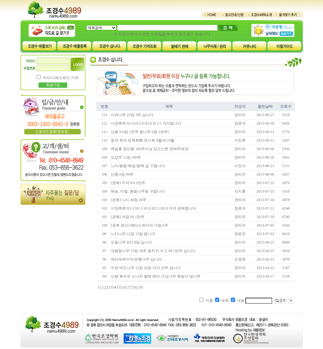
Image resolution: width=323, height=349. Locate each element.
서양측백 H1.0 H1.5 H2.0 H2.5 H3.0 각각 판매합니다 (153, 208)
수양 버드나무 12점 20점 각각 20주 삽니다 (146, 268)
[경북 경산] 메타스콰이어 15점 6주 (139, 225)
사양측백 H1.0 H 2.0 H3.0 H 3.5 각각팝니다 (146, 123)
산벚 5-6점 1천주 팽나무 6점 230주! (140, 132)
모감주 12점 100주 (126, 157)
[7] (130, 287)
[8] (135, 287)
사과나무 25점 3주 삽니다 (132, 115)
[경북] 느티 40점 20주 (128, 200)
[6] (124, 287)
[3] (111, 287)
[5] (119, 287)
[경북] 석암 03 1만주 (127, 217)
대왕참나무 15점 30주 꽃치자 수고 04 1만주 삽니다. (153, 251)
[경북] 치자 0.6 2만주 (128, 183)
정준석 (240, 123)
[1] (100, 287)
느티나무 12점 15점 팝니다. (133, 234)
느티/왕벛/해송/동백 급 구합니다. (138, 166)
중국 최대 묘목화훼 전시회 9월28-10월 (142, 140)
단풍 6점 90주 (122, 174)
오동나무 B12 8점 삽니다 (131, 242)
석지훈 (240, 191)
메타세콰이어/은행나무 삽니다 (136, 259)
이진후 (240, 140)
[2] (105, 287)
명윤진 (240, 234)
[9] (140, 287)
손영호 (240, 259)
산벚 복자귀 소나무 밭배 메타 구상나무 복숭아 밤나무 (156, 276)
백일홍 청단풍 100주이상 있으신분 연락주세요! (150, 149)
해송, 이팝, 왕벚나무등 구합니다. (138, 191)
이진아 (240, 166)
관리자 (240, 115)
